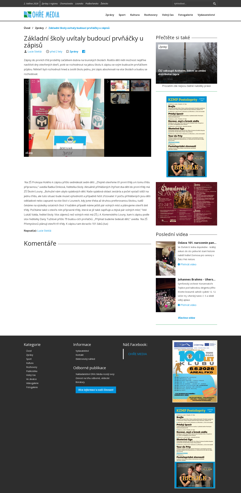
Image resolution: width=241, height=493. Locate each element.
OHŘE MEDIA (137, 354)
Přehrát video (187, 264)
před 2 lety (56, 51)
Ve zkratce (31, 379)
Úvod (27, 28)
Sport (122, 15)
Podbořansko (91, 3)
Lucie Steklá (35, 51)
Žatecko (104, 3)
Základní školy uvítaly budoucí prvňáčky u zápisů (79, 28)
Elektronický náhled (85, 358)
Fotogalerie (185, 15)
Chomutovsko (66, 3)
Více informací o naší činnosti (95, 389)
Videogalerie (32, 383)
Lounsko (79, 3)
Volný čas (168, 15)
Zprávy (109, 15)
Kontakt (80, 354)
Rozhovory (150, 15)
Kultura (135, 15)
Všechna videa (186, 318)
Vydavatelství (206, 15)
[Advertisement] (87, 168)
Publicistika (31, 371)
